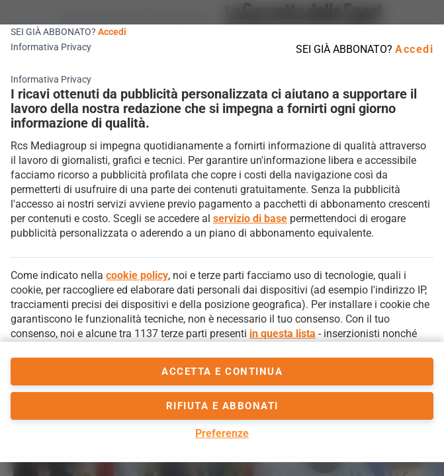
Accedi (112, 31)
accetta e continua (222, 371)
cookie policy (137, 275)
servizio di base (250, 218)
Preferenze (222, 433)
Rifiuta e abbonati (222, 406)
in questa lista (282, 333)
